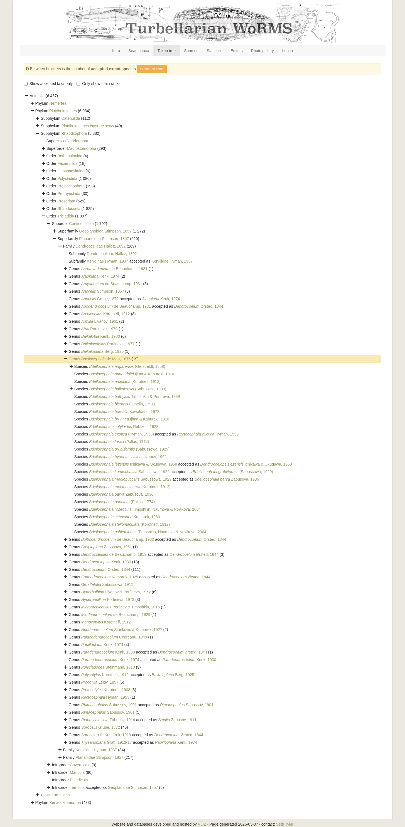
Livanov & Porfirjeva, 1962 (116, 592)
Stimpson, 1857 (102, 291)
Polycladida (67, 178)
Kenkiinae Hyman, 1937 (107, 261)
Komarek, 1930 (124, 517)
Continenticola (81, 223)
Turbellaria (60, 795)
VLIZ (202, 824)
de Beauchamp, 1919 (113, 554)
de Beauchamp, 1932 (117, 539)
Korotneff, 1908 (105, 689)
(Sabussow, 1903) (127, 389)
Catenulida (70, 118)
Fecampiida (67, 163)
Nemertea (57, 103)
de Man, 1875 (106, 359)
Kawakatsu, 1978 (124, 411)
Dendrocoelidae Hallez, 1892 (101, 246)
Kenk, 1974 (100, 276)
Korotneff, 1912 (105, 314)
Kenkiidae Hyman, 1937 (172, 261)
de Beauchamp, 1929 (115, 614)
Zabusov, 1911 (177, 720)
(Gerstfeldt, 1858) (127, 366)
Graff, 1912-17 (106, 742)
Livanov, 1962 (127, 456)
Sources (191, 50)
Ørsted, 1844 (198, 306)
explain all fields (152, 69)
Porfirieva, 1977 (107, 344)
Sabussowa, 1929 (129, 471)
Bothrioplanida (69, 156)
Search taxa (138, 50)
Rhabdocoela (68, 208)
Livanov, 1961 (99, 321)
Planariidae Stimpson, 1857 (99, 757)
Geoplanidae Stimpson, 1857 (133, 787)
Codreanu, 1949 (114, 637)
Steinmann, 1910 (108, 667)
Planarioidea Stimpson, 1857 (104, 238)
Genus (75, 359)
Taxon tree (167, 50)
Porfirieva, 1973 (107, 599)
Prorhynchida (68, 193)
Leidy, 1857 (100, 682)
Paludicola (79, 780)
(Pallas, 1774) (119, 441)
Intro (116, 50)
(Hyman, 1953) (121, 434)
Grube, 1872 (100, 299)
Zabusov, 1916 (108, 720)
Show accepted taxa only (48, 83)
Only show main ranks (99, 83)
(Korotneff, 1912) (125, 381)
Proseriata (66, 201)
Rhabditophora (74, 133)
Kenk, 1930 (100, 336)
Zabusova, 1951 (106, 547)
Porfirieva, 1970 (99, 329)
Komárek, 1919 (106, 735)
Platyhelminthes (63, 111)
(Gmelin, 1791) (122, 404)
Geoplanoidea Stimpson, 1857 (105, 231)
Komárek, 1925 (109, 577)
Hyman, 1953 (208, 434)
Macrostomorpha (81, 148)
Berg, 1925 (102, 351)
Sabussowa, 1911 (107, 584)
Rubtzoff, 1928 (123, 426)
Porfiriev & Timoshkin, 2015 (120, 607)
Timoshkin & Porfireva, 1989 (134, 396)
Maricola (77, 772)
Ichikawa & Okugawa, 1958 (133, 464)
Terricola (77, 787)
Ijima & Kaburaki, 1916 (131, 374)
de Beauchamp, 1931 (114, 268)
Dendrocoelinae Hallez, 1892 (112, 253)
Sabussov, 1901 (109, 705)
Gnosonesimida (70, 171)
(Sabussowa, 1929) (129, 449)
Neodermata (77, 141)
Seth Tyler (285, 824)
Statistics (214, 50)
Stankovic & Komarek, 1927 (121, 629)
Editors (237, 50)
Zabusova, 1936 (227, 479)
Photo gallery (262, 50)
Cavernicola (80, 765)
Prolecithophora (71, 186)
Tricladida (65, 216)
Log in (287, 50)
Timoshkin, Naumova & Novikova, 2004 (145, 509)
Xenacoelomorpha (65, 802)
